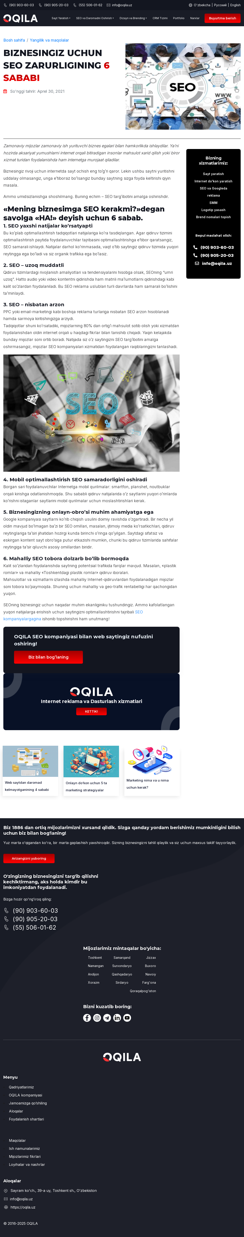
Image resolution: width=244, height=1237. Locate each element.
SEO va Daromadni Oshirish (94, 18)
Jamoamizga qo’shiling (28, 1103)
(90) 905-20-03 (213, 255)
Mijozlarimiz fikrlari (25, 1156)
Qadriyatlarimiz (21, 1087)
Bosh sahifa (14, 40)
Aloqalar (16, 1111)
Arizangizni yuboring (29, 858)
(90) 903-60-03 (213, 247)
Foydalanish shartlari (26, 1119)
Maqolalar (17, 1140)
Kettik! (91, 711)
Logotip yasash (213, 210)
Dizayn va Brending (132, 18)
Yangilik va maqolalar (49, 40)
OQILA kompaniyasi (25, 1095)
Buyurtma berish (222, 18)
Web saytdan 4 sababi (27, 786)
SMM (213, 203)
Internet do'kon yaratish (213, 181)
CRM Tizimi (160, 18)
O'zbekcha (202, 5)
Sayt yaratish (213, 174)
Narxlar (194, 18)
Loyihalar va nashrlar (27, 1164)
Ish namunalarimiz (24, 1148)
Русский (220, 5)
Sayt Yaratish (60, 18)
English (235, 5)
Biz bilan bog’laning (48, 657)
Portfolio (179, 18)
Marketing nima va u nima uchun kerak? (148, 784)
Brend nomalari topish (213, 217)
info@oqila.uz (122, 5)
